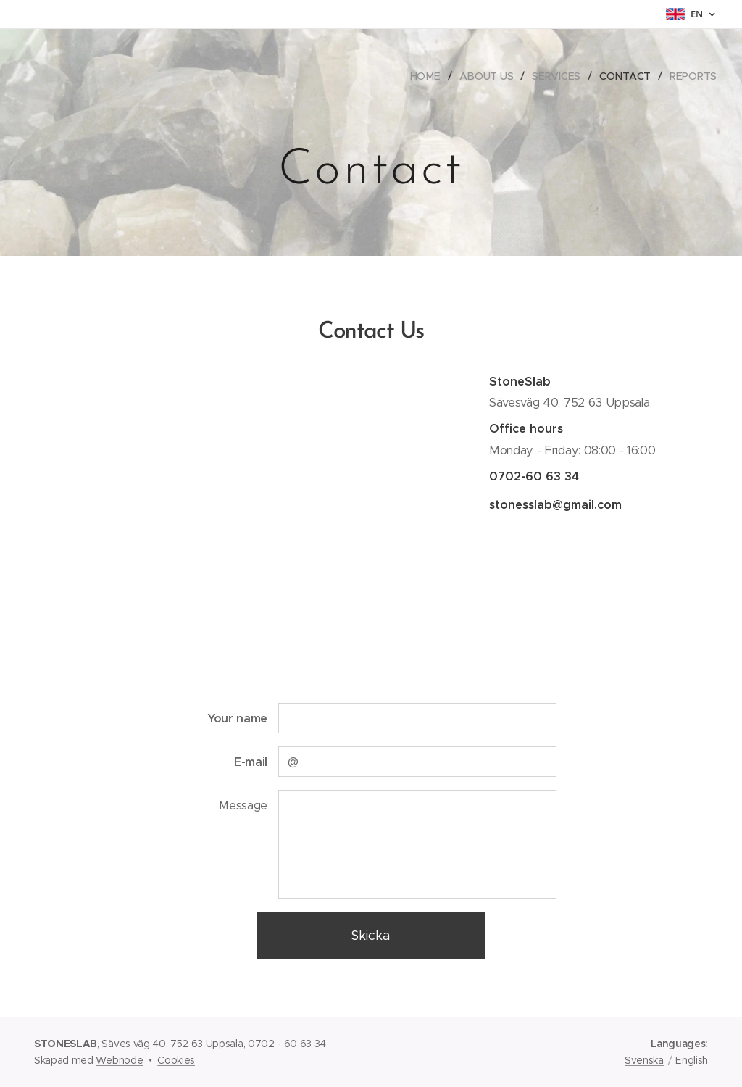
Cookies (176, 1060)
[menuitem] (427, 76)
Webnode (119, 1060)
